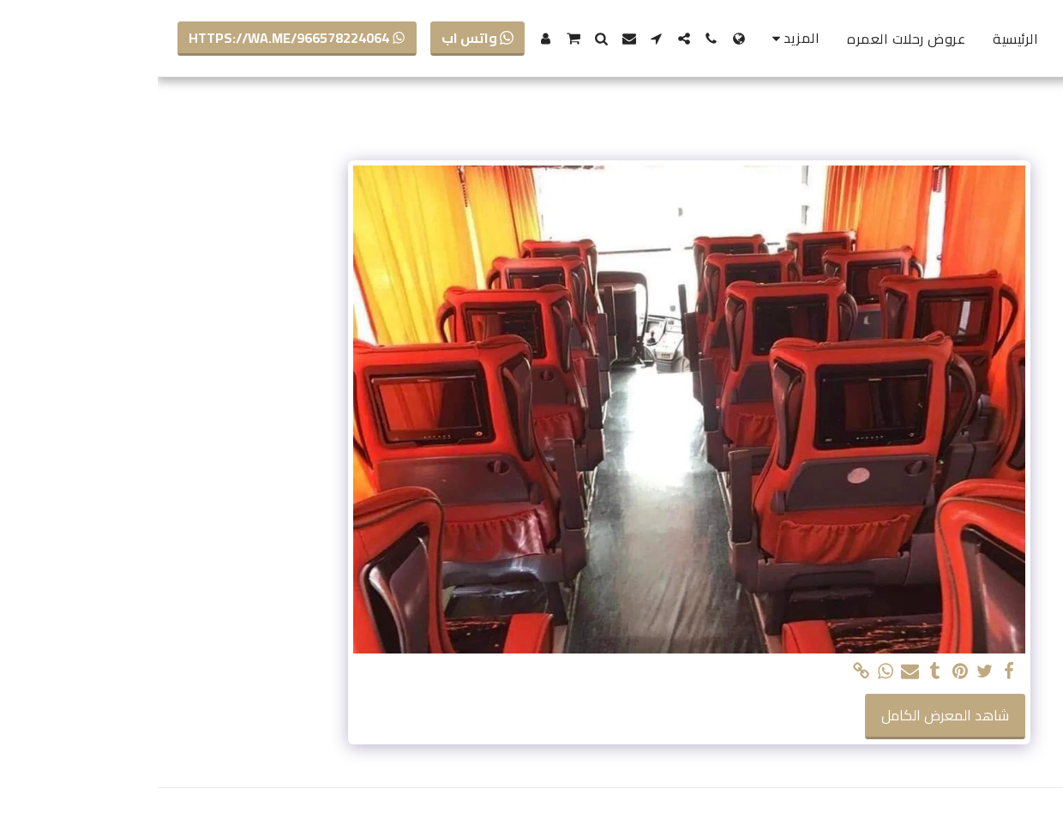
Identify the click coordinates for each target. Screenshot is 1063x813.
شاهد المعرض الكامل (787, 715)
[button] (554, 38)
